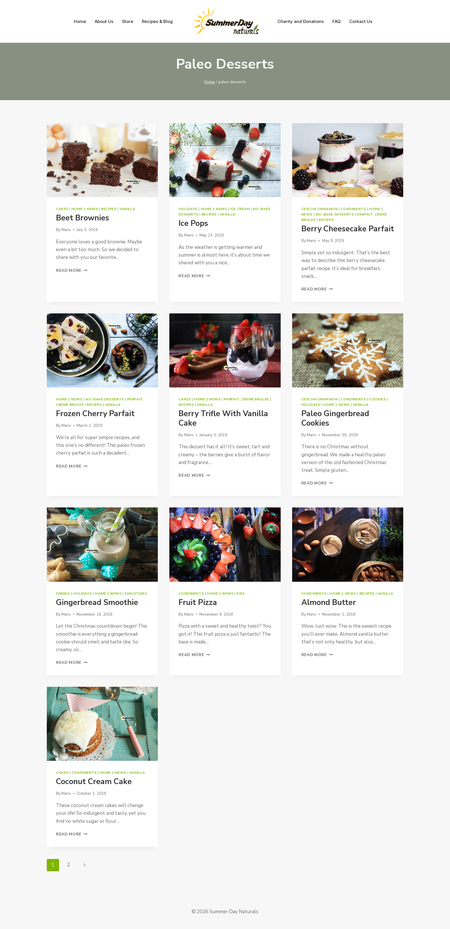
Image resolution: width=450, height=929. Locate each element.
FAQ (336, 21)
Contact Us (360, 21)
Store (127, 21)
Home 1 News (84, 209)
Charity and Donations (301, 21)
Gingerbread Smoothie (97, 602)
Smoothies (136, 593)
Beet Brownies (82, 218)
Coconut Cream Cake (94, 781)
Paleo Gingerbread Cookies (335, 418)
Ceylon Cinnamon (319, 209)
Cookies (377, 399)
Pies (240, 593)
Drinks (63, 593)
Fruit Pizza (198, 602)
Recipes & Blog (157, 21)
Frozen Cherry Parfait (95, 413)
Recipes (108, 209)
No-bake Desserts (335, 214)
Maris (66, 229)
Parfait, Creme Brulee (246, 399)
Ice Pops (193, 223)
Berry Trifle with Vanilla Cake (223, 418)
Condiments (353, 209)
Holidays (188, 209)
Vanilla (127, 209)
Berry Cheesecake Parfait (347, 229)
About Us (104, 21)
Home (80, 21)
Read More (72, 270)
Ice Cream (240, 209)
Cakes (62, 209)
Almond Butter (328, 602)
